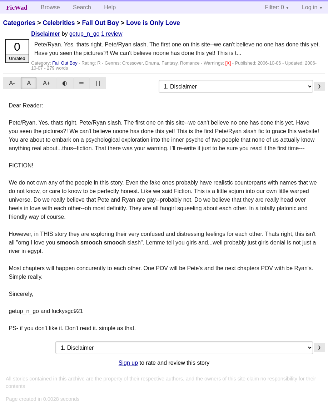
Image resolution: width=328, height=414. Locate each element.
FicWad (17, 7)
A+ (46, 83)
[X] (228, 63)
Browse (50, 7)
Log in (310, 7)
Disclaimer (45, 34)
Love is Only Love (153, 22)
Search (82, 7)
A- (12, 83)
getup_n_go (84, 34)
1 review (112, 34)
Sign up (128, 363)
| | (97, 83)
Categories (19, 22)
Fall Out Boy (100, 22)
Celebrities (59, 22)
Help (110, 7)
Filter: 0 (274, 7)
